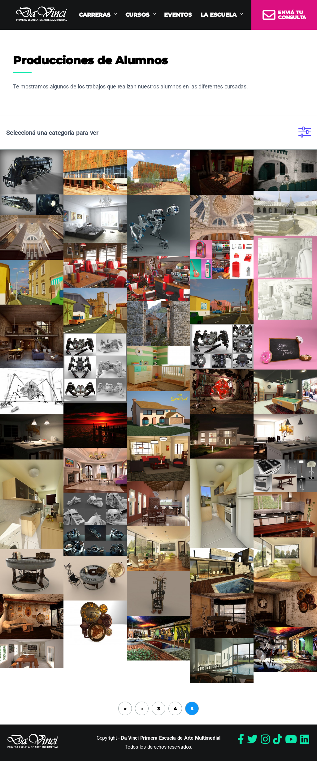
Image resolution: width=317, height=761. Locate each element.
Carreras (95, 14)
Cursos (137, 14)
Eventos (178, 14)
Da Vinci (41, 13)
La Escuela (219, 14)
